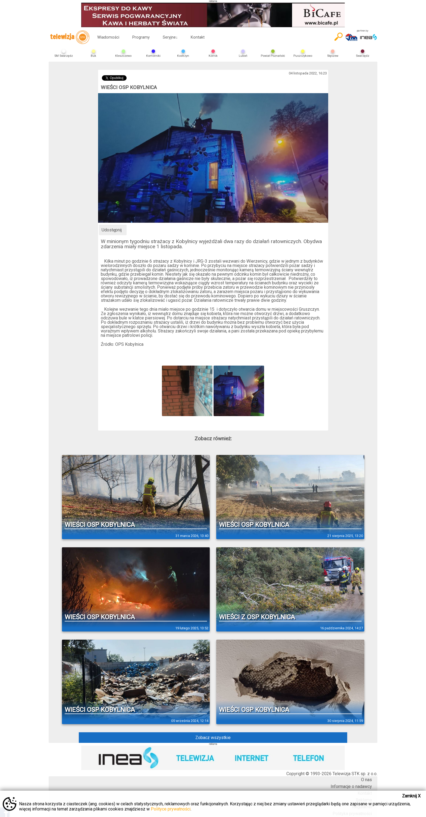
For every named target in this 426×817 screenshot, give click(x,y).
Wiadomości (108, 37)
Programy (141, 37)
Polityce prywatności (170, 809)
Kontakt (198, 37)
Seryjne (170, 37)
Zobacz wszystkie (213, 737)
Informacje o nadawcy (351, 786)
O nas (366, 779)
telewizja (69, 37)
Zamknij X (411, 796)
